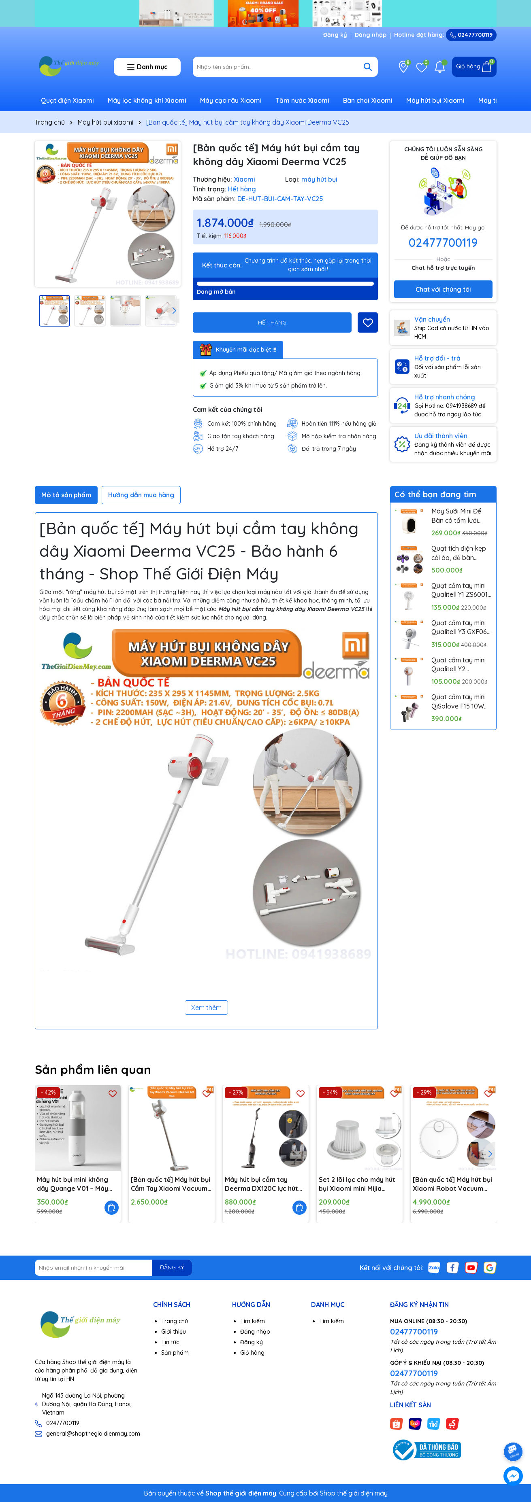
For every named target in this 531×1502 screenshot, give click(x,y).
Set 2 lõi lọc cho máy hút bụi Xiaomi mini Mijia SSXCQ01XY (357, 1184)
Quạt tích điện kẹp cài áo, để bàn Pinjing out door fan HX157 (461, 553)
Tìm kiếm (252, 1321)
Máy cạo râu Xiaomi (231, 100)
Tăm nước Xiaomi (302, 100)
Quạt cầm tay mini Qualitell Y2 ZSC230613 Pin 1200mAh (458, 665)
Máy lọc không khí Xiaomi (147, 100)
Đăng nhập (370, 34)
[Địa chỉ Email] (113, 1268)
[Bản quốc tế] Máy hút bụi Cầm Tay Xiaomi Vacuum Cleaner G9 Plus (170, 1184)
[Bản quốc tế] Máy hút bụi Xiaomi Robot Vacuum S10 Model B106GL (452, 1184)
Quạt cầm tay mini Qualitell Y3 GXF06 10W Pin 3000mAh (459, 627)
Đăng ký (335, 34)
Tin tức (170, 1342)
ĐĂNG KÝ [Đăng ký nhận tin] (172, 1267)
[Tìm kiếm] (368, 67)
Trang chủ (174, 1321)
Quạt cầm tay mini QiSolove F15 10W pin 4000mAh (458, 702)
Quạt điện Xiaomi (67, 100)
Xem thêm (206, 1007)
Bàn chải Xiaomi (367, 100)
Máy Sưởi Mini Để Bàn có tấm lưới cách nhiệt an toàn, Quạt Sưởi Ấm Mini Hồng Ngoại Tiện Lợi (461, 516)
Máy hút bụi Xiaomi (435, 100)
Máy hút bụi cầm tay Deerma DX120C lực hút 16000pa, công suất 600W (261, 1184)
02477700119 (471, 34)
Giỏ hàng (252, 1352)
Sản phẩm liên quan (93, 1069)
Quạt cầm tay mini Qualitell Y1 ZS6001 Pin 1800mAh (459, 590)
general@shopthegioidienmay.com (93, 1433)
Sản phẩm (175, 1352)
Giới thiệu (173, 1331)
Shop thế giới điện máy (354, 1493)
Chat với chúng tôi (443, 289)
